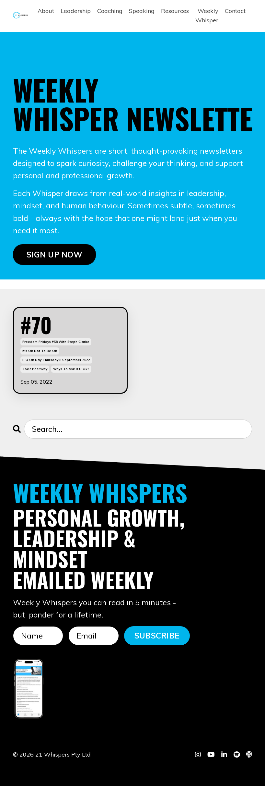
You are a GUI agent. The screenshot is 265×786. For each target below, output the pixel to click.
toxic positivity (34, 369)
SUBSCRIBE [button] (156, 635)
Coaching (109, 11)
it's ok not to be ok (39, 351)
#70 (36, 324)
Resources (175, 11)
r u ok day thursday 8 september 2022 (56, 360)
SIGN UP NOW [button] (54, 254)
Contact (235, 11)
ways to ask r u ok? (71, 369)
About (46, 11)
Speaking (142, 11)
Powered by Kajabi (232, 769)
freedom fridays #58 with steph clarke (55, 342)
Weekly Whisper (206, 15)
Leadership (76, 11)
